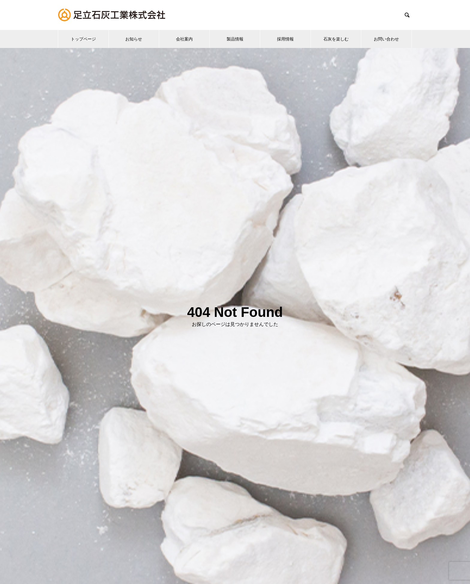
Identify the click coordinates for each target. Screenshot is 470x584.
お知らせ (133, 39)
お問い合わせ (386, 39)
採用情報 (285, 39)
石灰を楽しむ (336, 39)
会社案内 (184, 39)
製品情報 (235, 39)
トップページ (83, 39)
